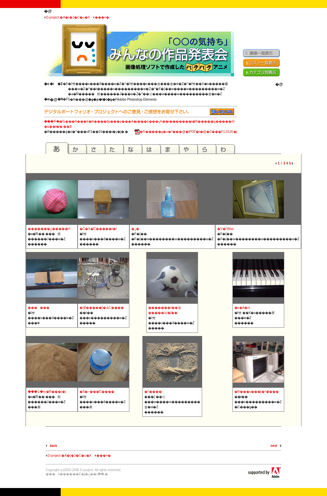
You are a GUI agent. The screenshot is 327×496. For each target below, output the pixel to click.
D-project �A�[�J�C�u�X (67, 17)
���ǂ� (101, 17)
